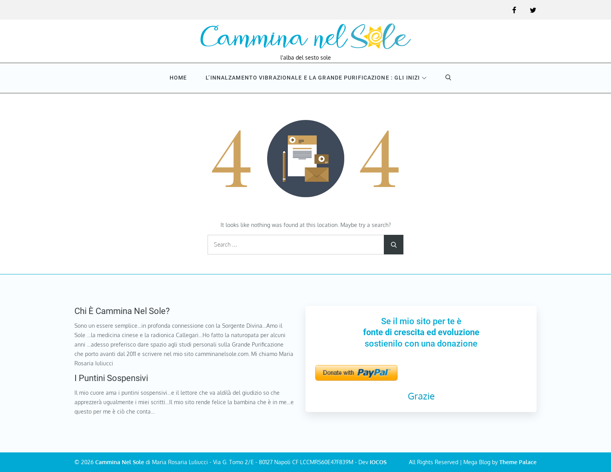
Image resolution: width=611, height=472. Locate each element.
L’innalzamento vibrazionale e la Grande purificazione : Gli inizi (316, 77)
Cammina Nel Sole (119, 462)
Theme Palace (518, 462)
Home (178, 77)
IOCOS (378, 462)
